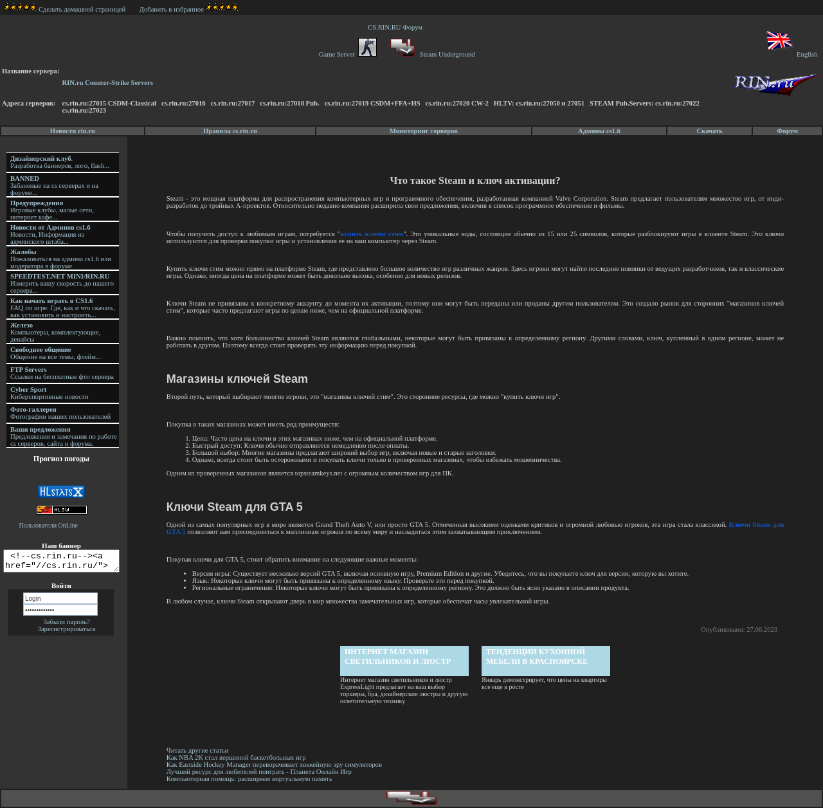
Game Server (348, 54)
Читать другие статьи (199, 750)
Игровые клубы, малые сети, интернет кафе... (52, 210)
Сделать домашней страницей (64, 9)
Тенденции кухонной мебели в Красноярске (538, 656)
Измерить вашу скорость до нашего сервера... (62, 283)
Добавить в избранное (172, 9)
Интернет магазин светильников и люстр (399, 656)
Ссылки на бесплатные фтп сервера (62, 373)
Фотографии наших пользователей (60, 413)
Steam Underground (431, 54)
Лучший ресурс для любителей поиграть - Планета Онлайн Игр (261, 771)
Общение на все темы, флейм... (55, 353)
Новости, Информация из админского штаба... (50, 234)
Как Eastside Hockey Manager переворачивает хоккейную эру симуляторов (276, 764)
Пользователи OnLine (48, 525)
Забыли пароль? (66, 625)
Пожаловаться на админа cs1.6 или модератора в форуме (60, 259)
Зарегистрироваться (67, 632)
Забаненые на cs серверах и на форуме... (54, 185)
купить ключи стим (372, 233)
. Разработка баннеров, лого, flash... (59, 162)
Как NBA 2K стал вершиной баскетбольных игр (238, 757)
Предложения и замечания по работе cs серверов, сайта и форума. (63, 436)
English (791, 54)
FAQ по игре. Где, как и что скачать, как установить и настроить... (62, 307)
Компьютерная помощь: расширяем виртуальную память (251, 778)
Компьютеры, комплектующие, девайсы (55, 332)
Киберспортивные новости (49, 393)
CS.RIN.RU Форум (397, 27)
